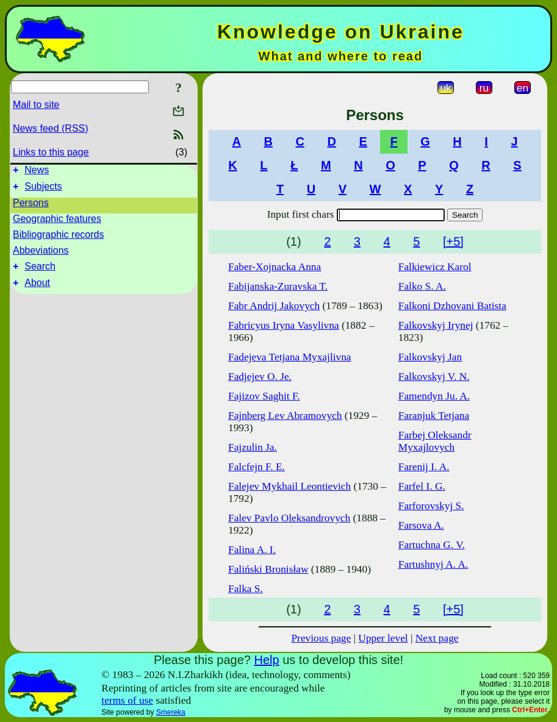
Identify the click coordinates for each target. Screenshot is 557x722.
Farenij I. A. (424, 467)
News (36, 171)
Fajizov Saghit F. (264, 396)
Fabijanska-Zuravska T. (278, 286)
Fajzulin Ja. (252, 447)
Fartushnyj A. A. (433, 564)
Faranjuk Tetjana (433, 415)
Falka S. (245, 589)
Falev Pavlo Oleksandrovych (289, 518)
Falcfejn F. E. (256, 467)
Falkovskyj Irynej (435, 325)
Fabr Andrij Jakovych (274, 306)
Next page (437, 638)
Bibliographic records (58, 238)
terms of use (127, 700)
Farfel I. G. (421, 486)
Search (40, 271)
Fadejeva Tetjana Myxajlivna (289, 357)
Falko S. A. (422, 286)
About (37, 290)
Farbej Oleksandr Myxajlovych (435, 441)
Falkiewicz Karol (435, 267)
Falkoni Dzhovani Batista (452, 306)
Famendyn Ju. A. (434, 396)
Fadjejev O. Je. (260, 376)
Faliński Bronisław (268, 569)
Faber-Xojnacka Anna (274, 267)
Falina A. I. (252, 550)
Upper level (383, 638)
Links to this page (51, 152)
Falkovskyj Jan (430, 357)
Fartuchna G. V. (431, 545)
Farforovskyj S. (431, 506)
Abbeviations (41, 254)
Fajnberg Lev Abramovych (285, 415)
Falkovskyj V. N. (434, 376)
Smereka (170, 712)
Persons (31, 206)
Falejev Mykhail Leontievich (289, 486)
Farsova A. (421, 525)
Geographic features (57, 222)
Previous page (321, 638)
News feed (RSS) (50, 128)
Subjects (43, 190)
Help (266, 660)
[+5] (453, 241)
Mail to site (36, 104)
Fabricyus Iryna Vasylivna (283, 325)
